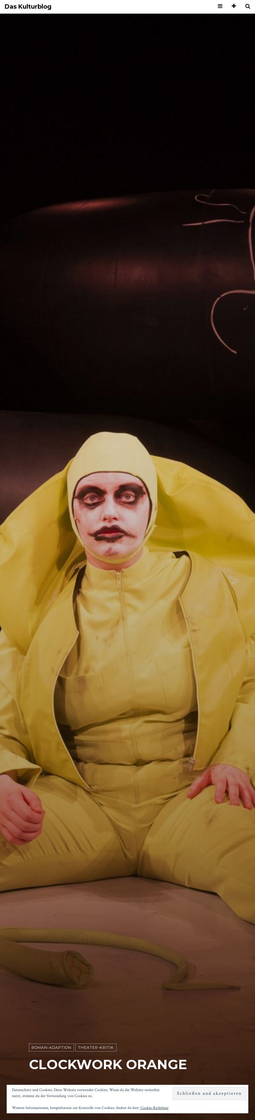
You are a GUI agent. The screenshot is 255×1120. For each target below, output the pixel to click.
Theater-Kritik (96, 1047)
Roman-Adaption (51, 1047)
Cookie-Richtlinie (154, 1107)
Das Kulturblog (28, 6)
